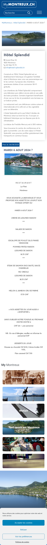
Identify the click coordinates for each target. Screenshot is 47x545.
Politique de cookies (22, 542)
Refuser (23, 529)
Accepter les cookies (23, 523)
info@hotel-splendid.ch (15, 67)
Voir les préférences (23, 536)
